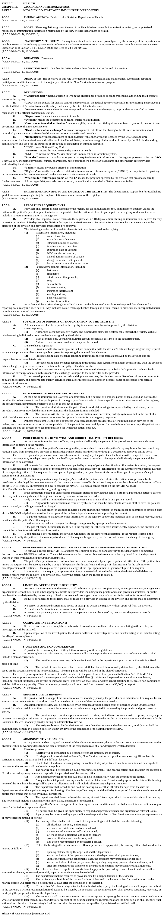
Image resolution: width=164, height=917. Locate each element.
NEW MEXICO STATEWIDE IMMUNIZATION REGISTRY (61, 10)
